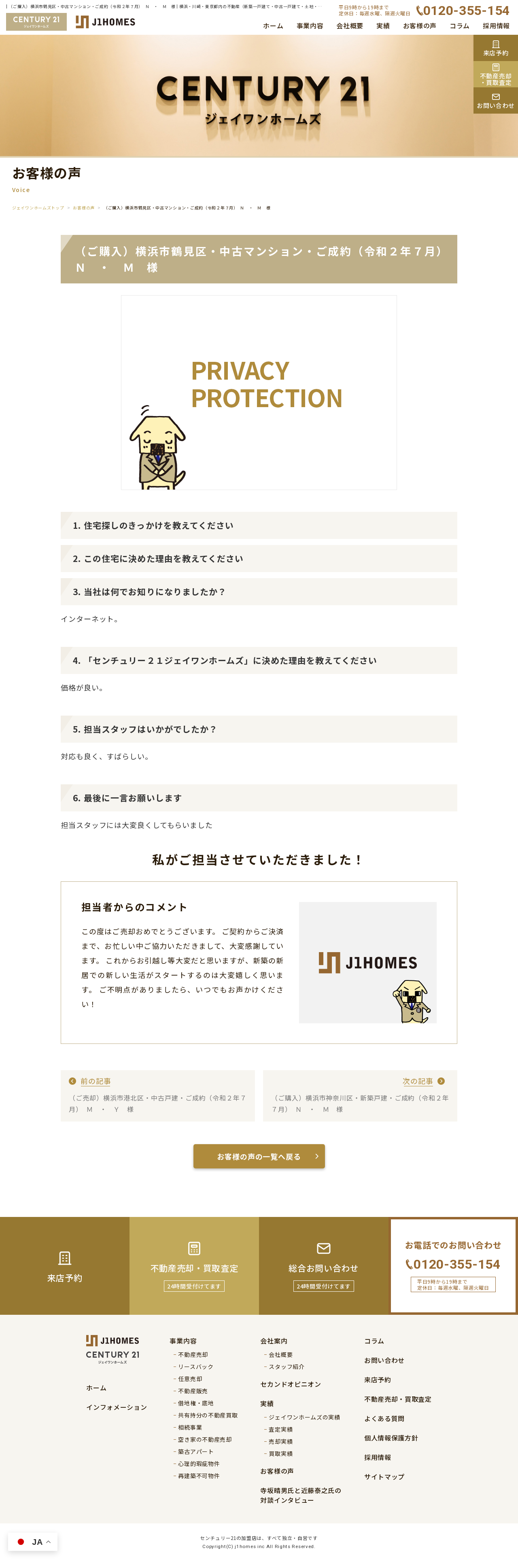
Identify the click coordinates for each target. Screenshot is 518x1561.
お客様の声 (420, 25)
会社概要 (349, 25)
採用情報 (496, 25)
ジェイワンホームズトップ (38, 208)
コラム (460, 25)
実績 (383, 25)
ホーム (273, 25)
